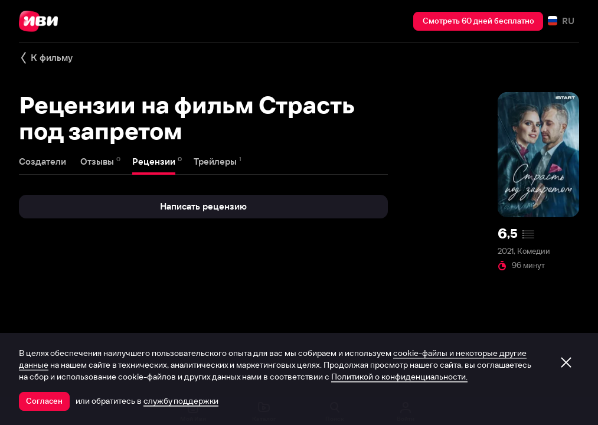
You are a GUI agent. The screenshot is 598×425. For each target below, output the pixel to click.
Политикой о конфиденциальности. (399, 376)
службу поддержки (180, 401)
